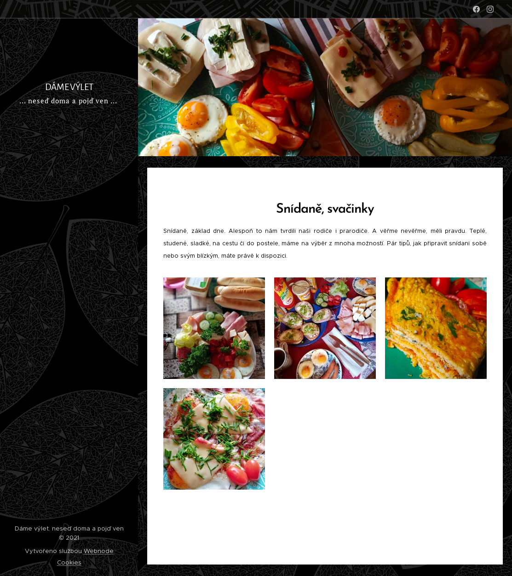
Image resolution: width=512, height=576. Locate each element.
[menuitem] (69, 140)
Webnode (99, 551)
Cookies (69, 562)
